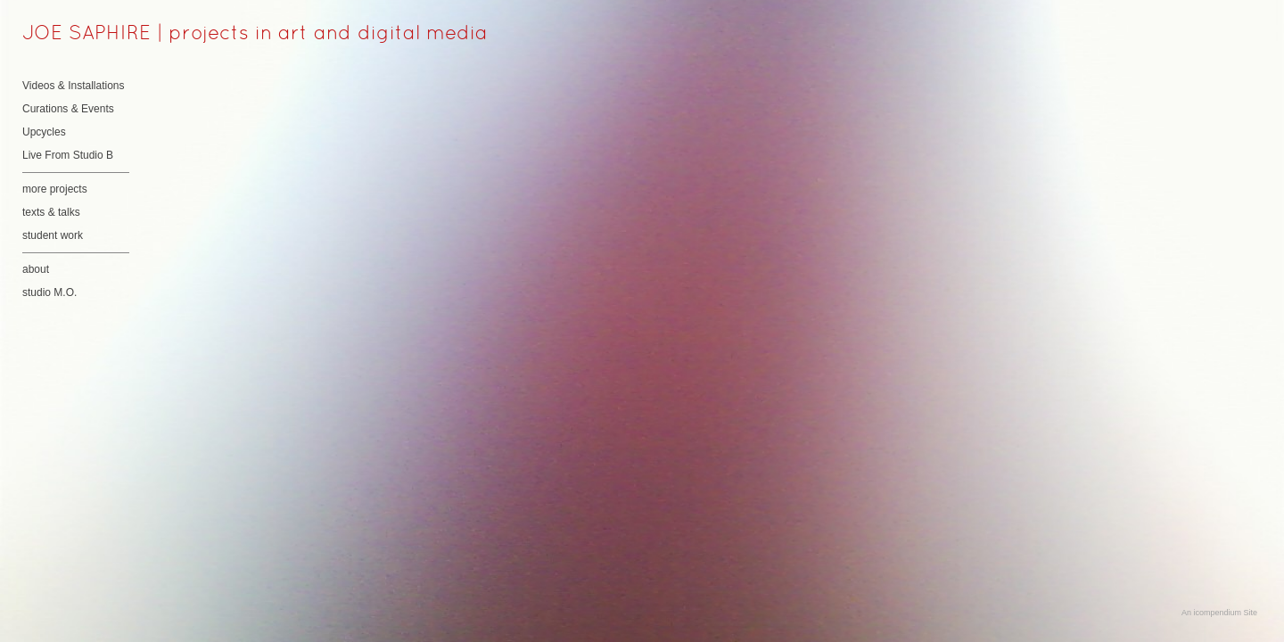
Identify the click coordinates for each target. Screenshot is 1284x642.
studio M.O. (49, 292)
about (35, 269)
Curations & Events (68, 109)
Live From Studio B (67, 155)
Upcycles (44, 132)
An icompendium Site (1219, 612)
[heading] (66, 34)
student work (52, 235)
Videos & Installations (73, 85)
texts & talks (51, 212)
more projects (54, 189)
